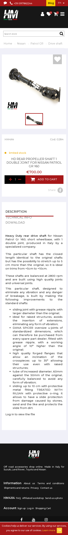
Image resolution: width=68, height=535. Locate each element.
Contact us (46, 488)
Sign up (21, 508)
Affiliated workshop (33, 498)
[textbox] (33, 34)
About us (29, 483)
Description (16, 211)
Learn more (48, 530)
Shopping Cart (43, 508)
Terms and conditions (50, 483)
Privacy (35, 488)
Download (15, 222)
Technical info (18, 217)
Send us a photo (54, 498)
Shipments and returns (16, 488)
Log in (30, 508)
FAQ (18, 498)
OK (59, 530)
